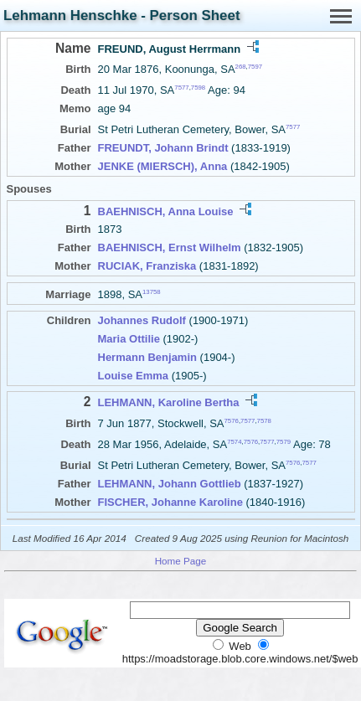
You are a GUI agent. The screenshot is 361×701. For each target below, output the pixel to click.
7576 (231, 420)
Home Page (181, 560)
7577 (181, 87)
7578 (264, 420)
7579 (283, 442)
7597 (255, 66)
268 (240, 66)
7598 (198, 87)
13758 (151, 292)
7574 (234, 442)
